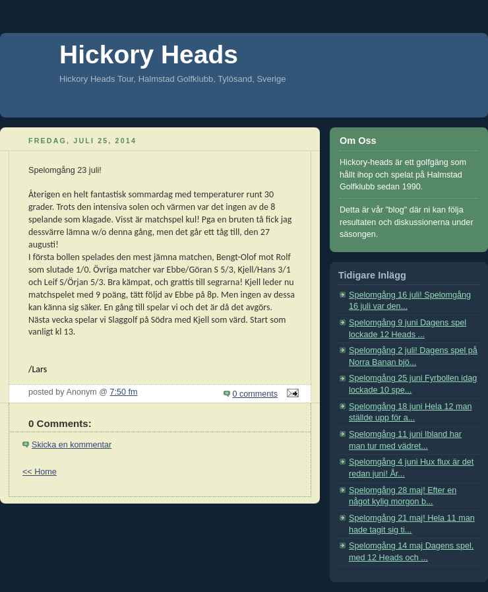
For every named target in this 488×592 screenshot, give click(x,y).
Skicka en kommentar (71, 444)
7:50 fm (124, 392)
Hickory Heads (148, 54)
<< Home (39, 472)
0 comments (255, 394)
